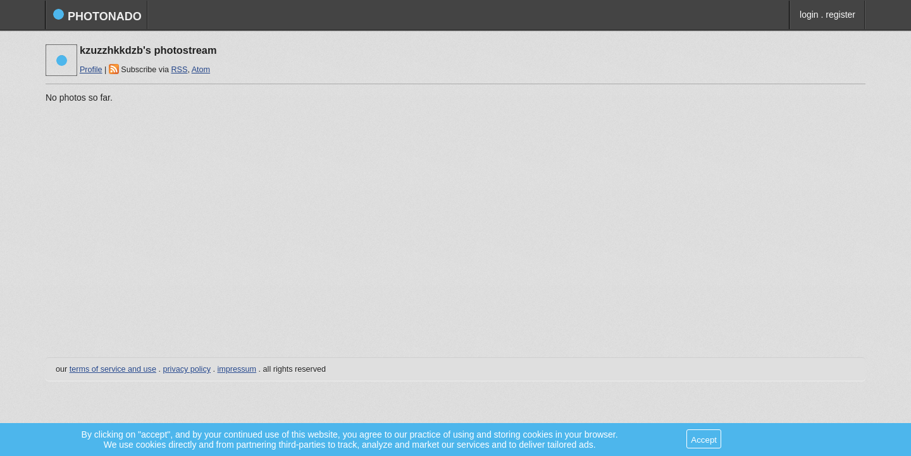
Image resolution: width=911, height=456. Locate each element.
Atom (201, 69)
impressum (237, 369)
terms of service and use (113, 369)
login (809, 15)
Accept (704, 440)
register (840, 15)
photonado (97, 15)
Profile (91, 69)
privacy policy (187, 369)
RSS (179, 69)
